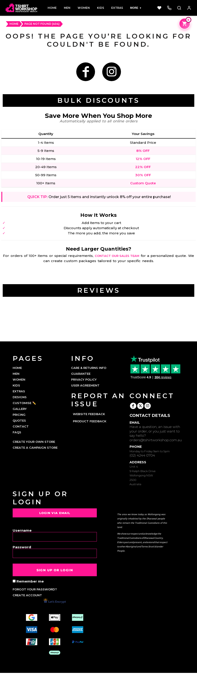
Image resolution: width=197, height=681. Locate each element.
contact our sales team (117, 256)
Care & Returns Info (88, 368)
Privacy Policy (84, 379)
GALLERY (20, 409)
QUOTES (19, 420)
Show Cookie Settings (98, 677)
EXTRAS (19, 391)
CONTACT (21, 426)
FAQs (17, 432)
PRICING (19, 414)
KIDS (16, 385)
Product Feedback (89, 421)
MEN (16, 373)
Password (22, 547)
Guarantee (80, 373)
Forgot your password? (35, 589)
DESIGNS (20, 397)
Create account (27, 595)
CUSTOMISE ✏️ (24, 403)
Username (22, 530)
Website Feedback (89, 414)
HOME (14, 23)
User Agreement (85, 385)
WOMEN (19, 379)
